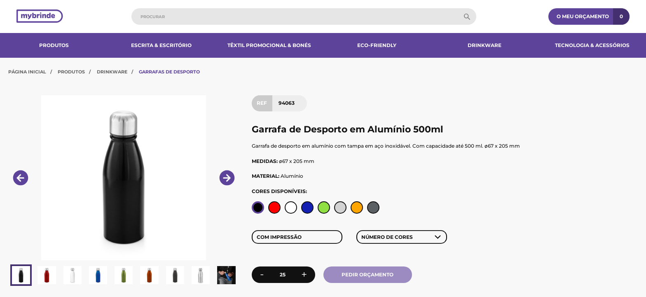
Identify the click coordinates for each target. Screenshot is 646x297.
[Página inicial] (39, 16)
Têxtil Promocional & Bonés (269, 45)
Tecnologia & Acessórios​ (592, 45)
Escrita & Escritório (161, 45)
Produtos (54, 45)
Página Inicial (27, 72)
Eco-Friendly (376, 45)
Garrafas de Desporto (169, 72)
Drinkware (484, 45)
